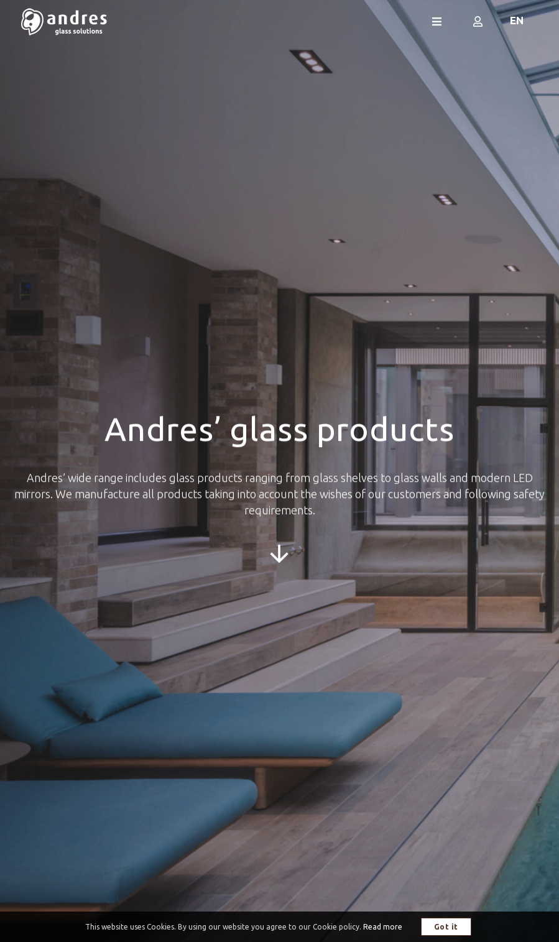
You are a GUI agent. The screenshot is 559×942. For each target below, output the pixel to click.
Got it (446, 927)
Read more (382, 927)
